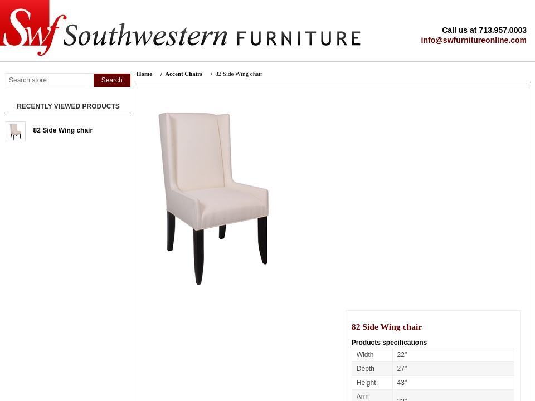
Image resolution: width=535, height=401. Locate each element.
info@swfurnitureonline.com (474, 40)
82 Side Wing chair (63, 130)
